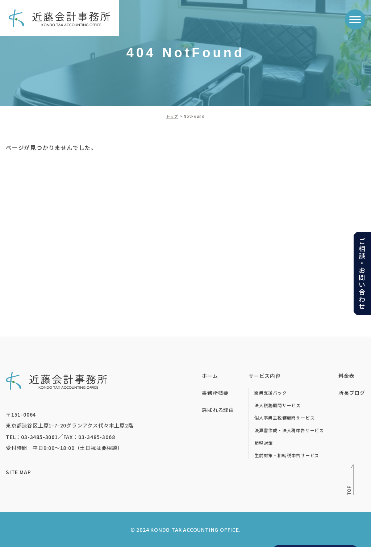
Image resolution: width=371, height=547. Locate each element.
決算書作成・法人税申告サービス (289, 430)
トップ (172, 116)
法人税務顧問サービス (277, 405)
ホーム (210, 375)
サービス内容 (265, 375)
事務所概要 (215, 392)
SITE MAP (18, 472)
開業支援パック (270, 392)
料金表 (346, 375)
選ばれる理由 (218, 409)
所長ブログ (351, 392)
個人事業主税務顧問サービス (284, 417)
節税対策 (263, 443)
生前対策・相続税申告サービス (286, 455)
